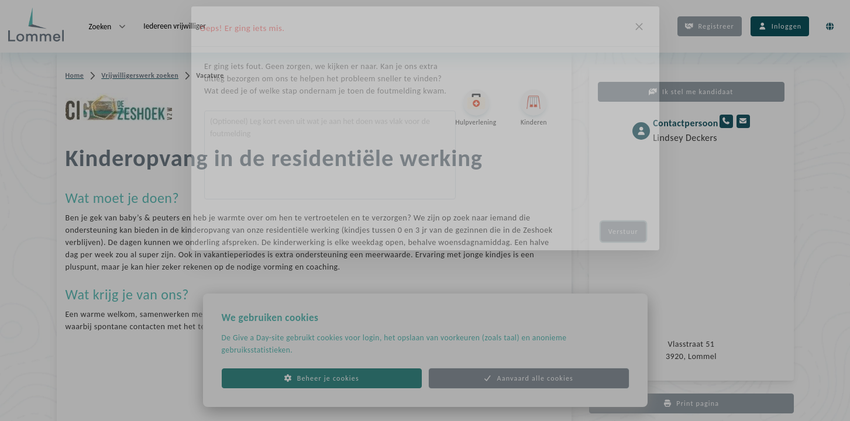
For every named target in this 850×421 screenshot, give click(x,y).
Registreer (709, 26)
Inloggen (779, 26)
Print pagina (691, 403)
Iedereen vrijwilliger (174, 26)
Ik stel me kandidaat (691, 92)
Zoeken (108, 26)
